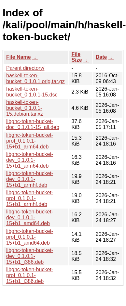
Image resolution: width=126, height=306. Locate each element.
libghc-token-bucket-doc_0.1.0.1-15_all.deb (32, 124)
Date (101, 57)
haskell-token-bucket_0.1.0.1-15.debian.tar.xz (24, 108)
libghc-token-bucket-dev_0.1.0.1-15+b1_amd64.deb (29, 217)
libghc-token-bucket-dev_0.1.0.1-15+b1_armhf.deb (29, 179)
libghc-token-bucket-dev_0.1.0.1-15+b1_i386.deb (29, 256)
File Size (77, 57)
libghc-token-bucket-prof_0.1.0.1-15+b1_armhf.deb (29, 198)
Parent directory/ (25, 68)
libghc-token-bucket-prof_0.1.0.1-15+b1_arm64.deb (29, 140)
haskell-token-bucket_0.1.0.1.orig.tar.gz (35, 78)
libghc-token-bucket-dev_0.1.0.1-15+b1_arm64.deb (29, 160)
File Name (18, 57)
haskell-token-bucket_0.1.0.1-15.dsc (31, 91)
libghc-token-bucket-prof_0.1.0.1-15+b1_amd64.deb (29, 237)
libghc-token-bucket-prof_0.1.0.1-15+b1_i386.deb (29, 275)
